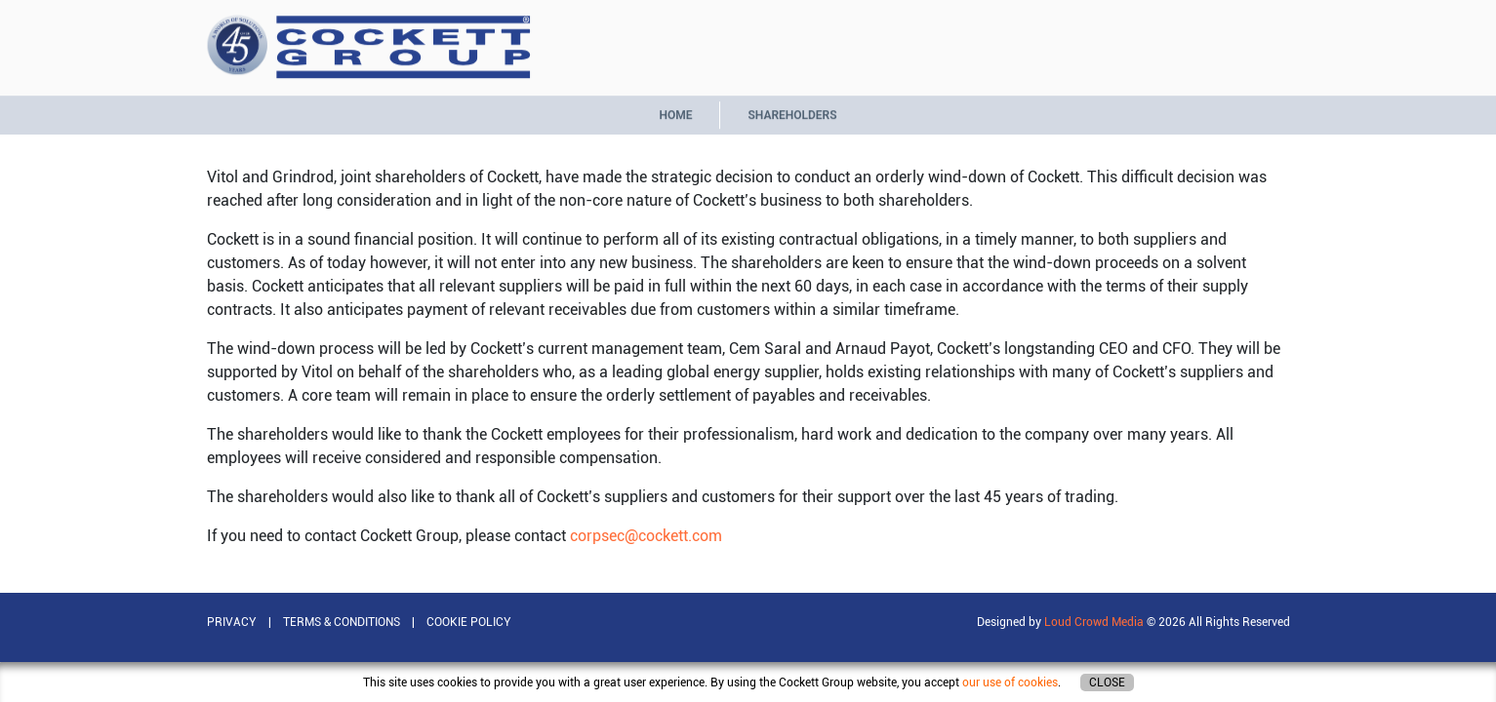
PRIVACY (232, 622)
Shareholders (792, 111)
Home (675, 111)
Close (1107, 682)
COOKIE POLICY (468, 622)
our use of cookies (1010, 682)
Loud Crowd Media (1094, 622)
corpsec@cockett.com (646, 535)
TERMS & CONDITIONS (341, 622)
